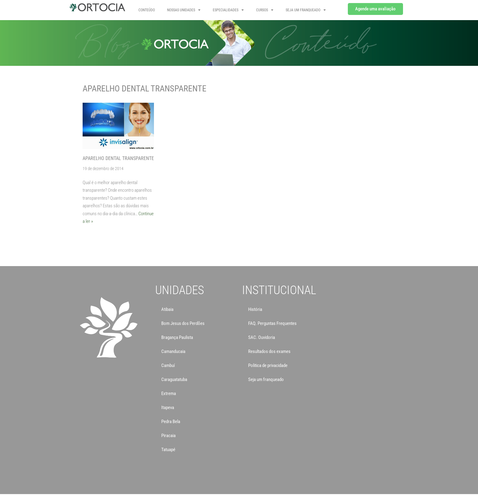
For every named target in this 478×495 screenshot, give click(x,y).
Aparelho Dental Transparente (118, 158)
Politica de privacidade (267, 365)
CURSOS (264, 10)
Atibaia (167, 309)
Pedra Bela (170, 421)
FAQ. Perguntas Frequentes (272, 323)
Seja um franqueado (266, 379)
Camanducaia (173, 351)
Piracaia (168, 435)
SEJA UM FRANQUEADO (306, 10)
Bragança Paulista (177, 337)
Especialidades (228, 10)
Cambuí (168, 365)
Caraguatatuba (174, 379)
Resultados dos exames (269, 351)
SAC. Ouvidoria (261, 337)
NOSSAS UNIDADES (184, 10)
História (255, 309)
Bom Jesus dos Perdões (183, 323)
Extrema (168, 393)
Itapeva (167, 407)
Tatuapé (168, 449)
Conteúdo (146, 10)
